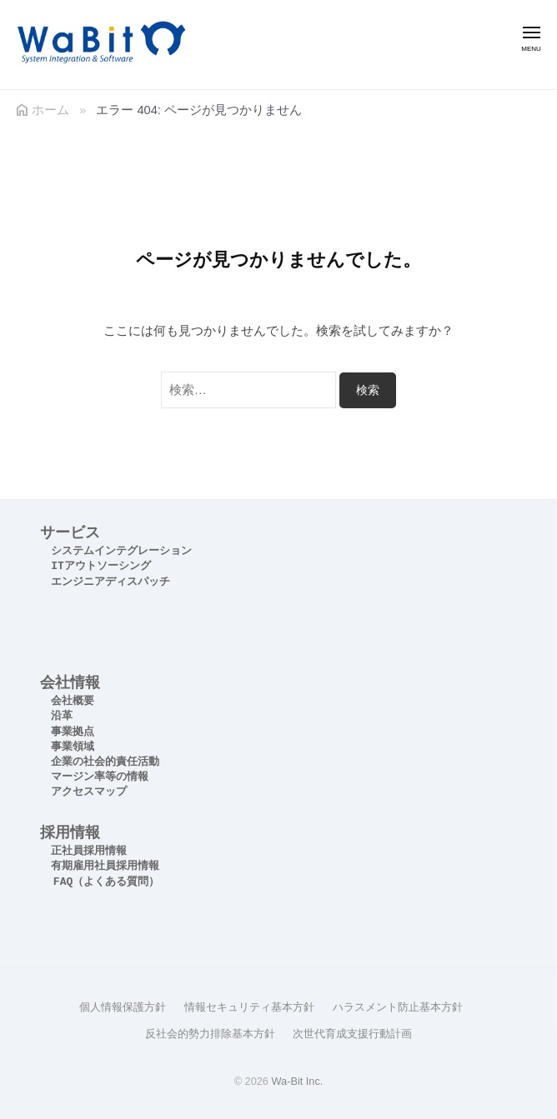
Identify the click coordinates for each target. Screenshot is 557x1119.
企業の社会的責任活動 (105, 762)
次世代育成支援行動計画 (352, 1033)
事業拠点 (72, 732)
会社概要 (72, 701)
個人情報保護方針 (122, 1007)
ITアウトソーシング (101, 566)
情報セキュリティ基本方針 (249, 1007)
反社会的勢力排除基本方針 (210, 1033)
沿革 (62, 716)
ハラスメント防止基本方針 (398, 1007)
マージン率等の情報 (99, 777)
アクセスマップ (89, 792)
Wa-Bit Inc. (297, 1081)
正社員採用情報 (89, 851)
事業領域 (72, 747)
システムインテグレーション (121, 551)
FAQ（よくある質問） (106, 882)
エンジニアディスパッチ (110, 582)
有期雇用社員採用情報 (105, 866)
